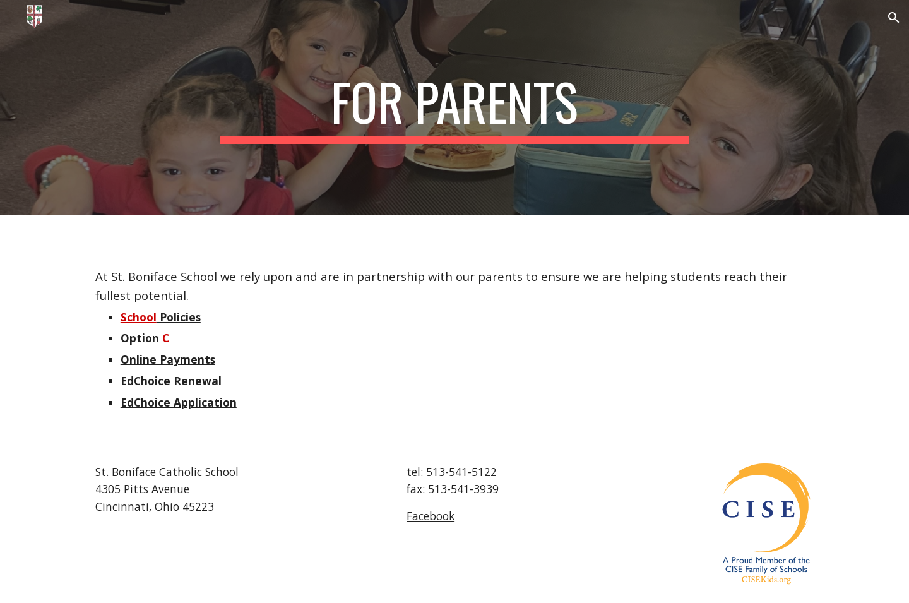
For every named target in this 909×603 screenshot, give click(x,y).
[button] (894, 18)
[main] (454, 107)
